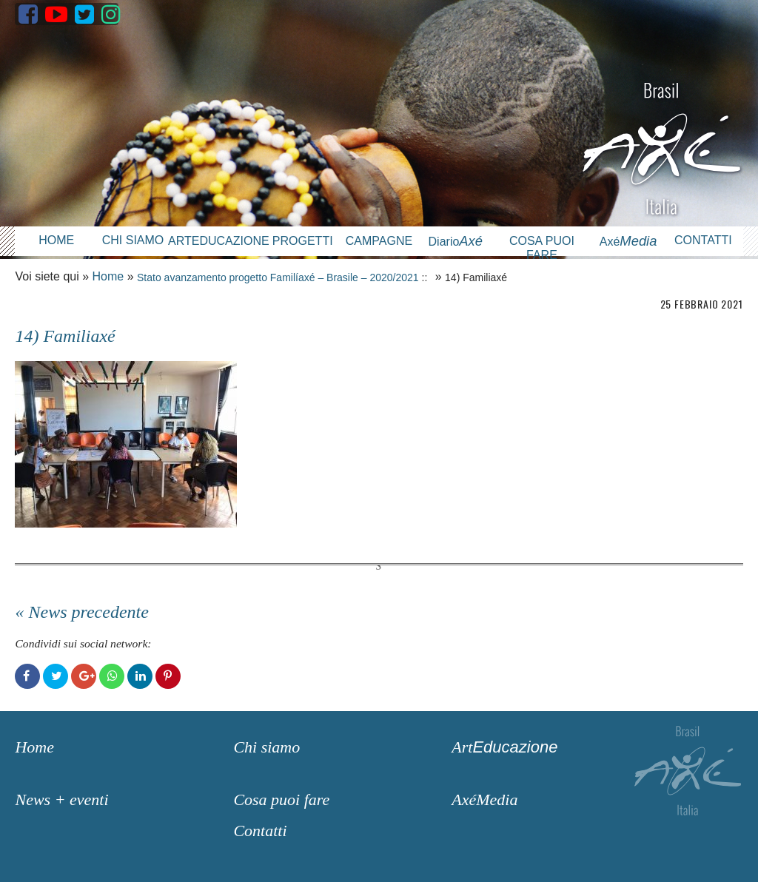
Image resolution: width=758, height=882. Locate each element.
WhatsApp (111, 676)
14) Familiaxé (65, 336)
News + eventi (61, 799)
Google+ (83, 676)
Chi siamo (133, 240)
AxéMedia (484, 799)
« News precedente (81, 612)
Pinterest (168, 676)
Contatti (703, 240)
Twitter (55, 676)
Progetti (302, 241)
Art (504, 747)
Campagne (379, 241)
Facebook (27, 676)
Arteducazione (216, 241)
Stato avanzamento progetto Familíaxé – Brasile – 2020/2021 (278, 277)
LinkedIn (139, 676)
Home (56, 240)
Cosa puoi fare (541, 248)
